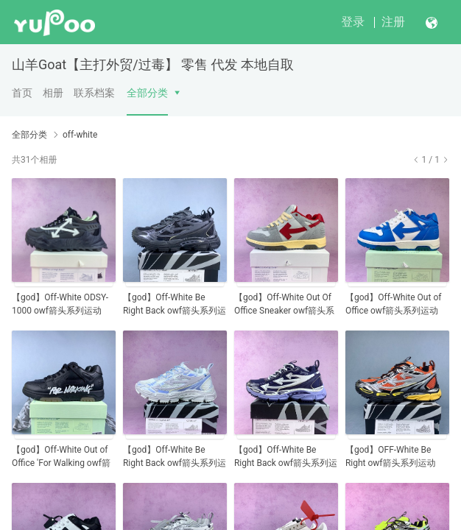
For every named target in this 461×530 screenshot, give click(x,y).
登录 (353, 22)
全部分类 (147, 93)
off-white (80, 135)
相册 (53, 93)
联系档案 (94, 93)
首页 (22, 93)
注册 (393, 22)
